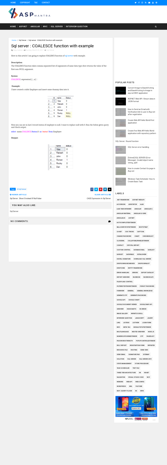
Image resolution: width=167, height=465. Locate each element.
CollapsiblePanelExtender (138, 241)
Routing (134, 350)
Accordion (121, 204)
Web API (129, 382)
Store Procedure (141, 363)
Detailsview (141, 254)
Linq (118, 322)
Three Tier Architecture (126, 373)
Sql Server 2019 (145, 359)
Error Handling (123, 272)
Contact (46, 3)
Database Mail (139, 250)
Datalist (151, 250)
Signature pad (134, 354)
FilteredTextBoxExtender (127, 286)
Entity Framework (135, 268)
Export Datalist (147, 272)
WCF (148, 377)
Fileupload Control (125, 282)
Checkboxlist (148, 236)
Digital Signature (123, 259)
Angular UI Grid (140, 213)
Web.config (139, 382)
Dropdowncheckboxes (126, 263)
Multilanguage (123, 332)
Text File (136, 368)
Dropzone (121, 268)
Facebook (136, 277)
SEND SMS (144, 350)
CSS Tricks (129, 231)
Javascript (139, 318)
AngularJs (121, 218)
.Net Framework (123, 200)
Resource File (122, 350)
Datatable (130, 254)
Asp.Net (23, 26)
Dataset (120, 254)
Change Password (124, 236)
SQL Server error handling (138, 147)
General (130, 291)
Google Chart (134, 300)
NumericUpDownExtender (127, 336)
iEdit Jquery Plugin (124, 391)
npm (142, 391)
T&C (36, 3)
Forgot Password (147, 286)
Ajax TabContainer (124, 209)
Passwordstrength (125, 341)
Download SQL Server (142, 259)
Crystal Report (133, 245)
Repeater (151, 345)
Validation (121, 377)
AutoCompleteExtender (126, 222)
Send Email (121, 354)
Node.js (151, 332)
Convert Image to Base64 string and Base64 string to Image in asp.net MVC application (141, 90)
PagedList (150, 336)
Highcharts (131, 309)
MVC (45, 26)
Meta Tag (126, 327)
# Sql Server (21, 189)
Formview (120, 291)
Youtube (138, 386)
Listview (136, 322)
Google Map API (146, 304)
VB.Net (146, 373)
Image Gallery (122, 313)
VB (140, 373)
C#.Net (119, 231)
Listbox (126, 322)
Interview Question (77, 26)
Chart (137, 236)
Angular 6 (148, 209)
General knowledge (144, 291)
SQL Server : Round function (127, 141)
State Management (124, 363)
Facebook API (148, 277)
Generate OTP (122, 295)
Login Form (146, 322)
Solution (120, 359)
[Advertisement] (110, 14)
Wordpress (121, 386)
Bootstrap (143, 227)
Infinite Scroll (137, 313)
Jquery (150, 318)
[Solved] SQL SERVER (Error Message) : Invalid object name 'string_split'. (140, 160)
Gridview (120, 309)
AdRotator (133, 204)
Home (13, 3)
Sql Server (57, 26)
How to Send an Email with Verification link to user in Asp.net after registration (141, 111)
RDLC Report (122, 345)
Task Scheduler (123, 368)
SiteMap (146, 354)
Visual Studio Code (136, 377)
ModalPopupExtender (142, 327)
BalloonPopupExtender (126, 227)
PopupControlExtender (145, 341)
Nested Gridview (138, 332)
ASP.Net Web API (138, 200)
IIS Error (142, 309)
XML (130, 386)
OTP (141, 336)
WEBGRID (120, 382)
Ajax (142, 204)
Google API (121, 300)
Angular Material (124, 213)
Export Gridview (123, 277)
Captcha (140, 231)
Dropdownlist (144, 263)
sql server (69, 56)
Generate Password (138, 295)
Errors (135, 272)
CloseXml (120, 241)
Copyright (25, 3)
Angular (35, 26)
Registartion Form (137, 345)
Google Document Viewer (127, 304)
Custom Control (123, 250)
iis (136, 391)
